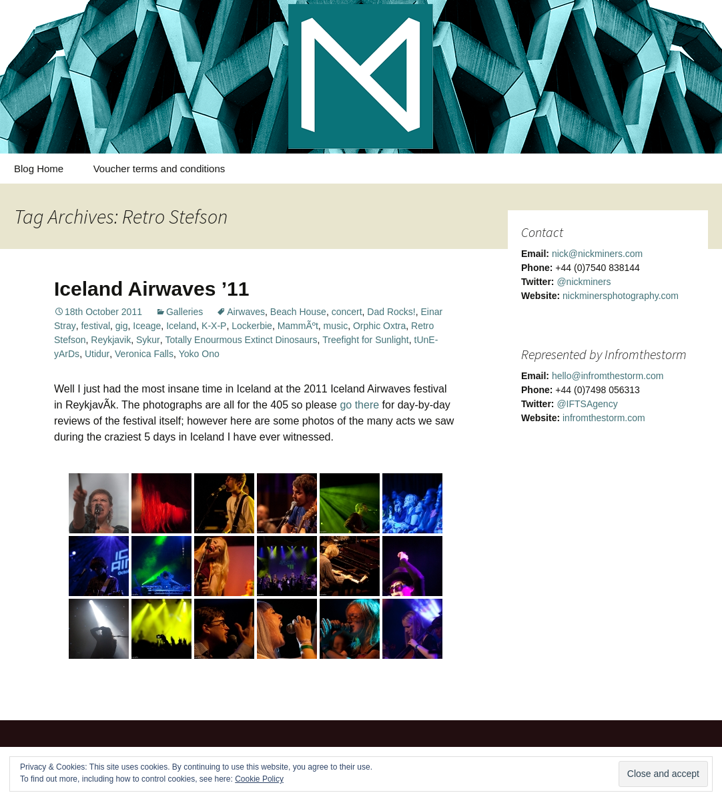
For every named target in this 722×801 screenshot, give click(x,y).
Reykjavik (111, 339)
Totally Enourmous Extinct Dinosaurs (241, 339)
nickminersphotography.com (621, 295)
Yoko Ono (199, 353)
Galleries (184, 311)
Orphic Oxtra (379, 325)
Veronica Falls (144, 353)
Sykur (148, 339)
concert (347, 311)
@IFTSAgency (587, 403)
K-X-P (214, 325)
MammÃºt (298, 325)
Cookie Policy (259, 779)
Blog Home (38, 168)
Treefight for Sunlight (365, 339)
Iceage (147, 325)
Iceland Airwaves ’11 (151, 289)
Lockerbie (252, 325)
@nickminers (584, 281)
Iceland (181, 325)
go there (359, 405)
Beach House (298, 311)
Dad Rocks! (391, 311)
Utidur (97, 353)
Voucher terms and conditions (159, 168)
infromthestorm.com (604, 418)
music (336, 325)
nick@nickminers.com (597, 253)
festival (95, 325)
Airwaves (246, 311)
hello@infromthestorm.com (608, 375)
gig (121, 325)
